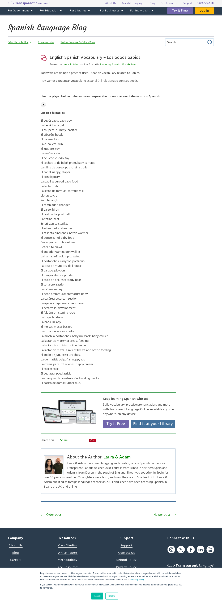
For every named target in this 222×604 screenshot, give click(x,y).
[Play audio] (43, 105)
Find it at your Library (153, 424)
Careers (15, 560)
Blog (15, 552)
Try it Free (180, 10)
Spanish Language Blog (48, 28)
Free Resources (68, 567)
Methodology (68, 560)
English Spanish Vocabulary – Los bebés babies (95, 57)
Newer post (161, 514)
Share (64, 440)
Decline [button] (111, 596)
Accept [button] (97, 596)
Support (127, 545)
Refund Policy (126, 560)
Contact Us (126, 552)
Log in (204, 10)
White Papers (68, 552)
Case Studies (67, 545)
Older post (53, 514)
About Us (16, 545)
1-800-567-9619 (206, 3)
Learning (105, 64)
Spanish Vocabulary (124, 64)
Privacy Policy (137, 579)
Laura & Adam (70, 64)
